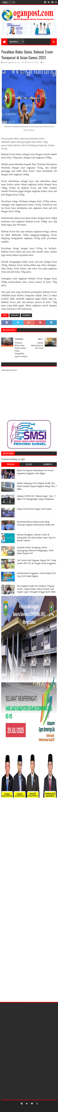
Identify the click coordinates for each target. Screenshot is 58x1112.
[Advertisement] (20, 818)
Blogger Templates (42, 1108)
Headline (15, 315)
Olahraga (26, 315)
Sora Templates (24, 1108)
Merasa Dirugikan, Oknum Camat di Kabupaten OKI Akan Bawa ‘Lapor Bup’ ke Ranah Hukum (36, 537)
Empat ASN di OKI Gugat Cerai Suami (34, 509)
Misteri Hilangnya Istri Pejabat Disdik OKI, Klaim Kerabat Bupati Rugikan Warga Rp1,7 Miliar (37, 486)
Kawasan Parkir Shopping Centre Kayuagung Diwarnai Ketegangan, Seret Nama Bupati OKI (35, 550)
